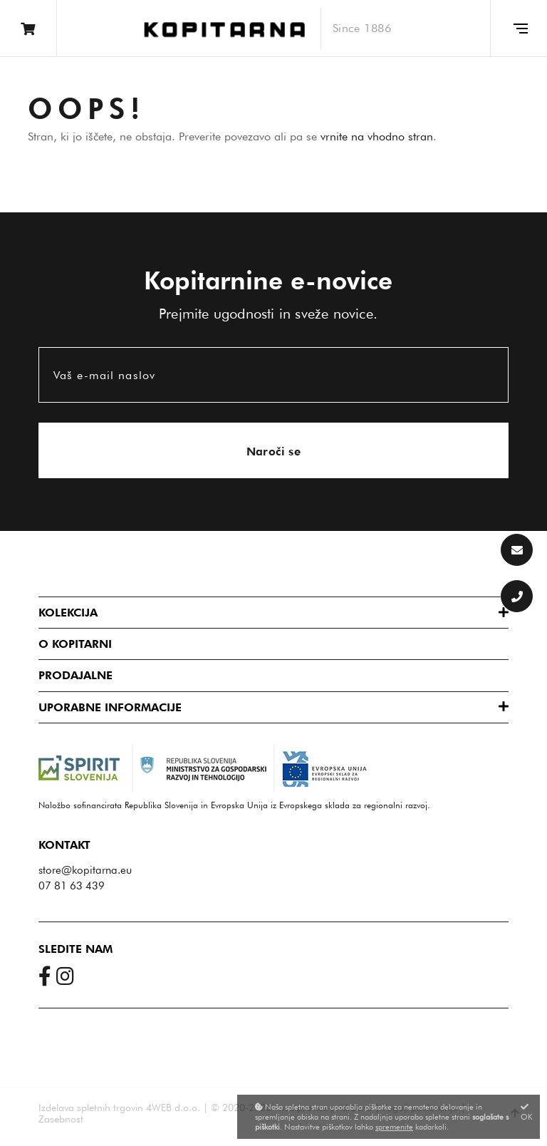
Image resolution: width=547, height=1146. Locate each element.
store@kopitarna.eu (85, 870)
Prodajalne (75, 675)
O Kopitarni (75, 644)
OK (527, 1112)
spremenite (394, 1127)
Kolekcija (68, 612)
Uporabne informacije (110, 707)
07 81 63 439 (71, 885)
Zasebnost (60, 1119)
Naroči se (273, 451)
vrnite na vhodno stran (377, 136)
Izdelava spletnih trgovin (90, 1107)
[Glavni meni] (518, 28)
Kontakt (64, 845)
